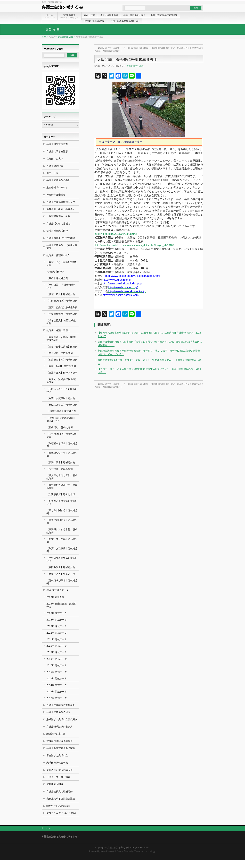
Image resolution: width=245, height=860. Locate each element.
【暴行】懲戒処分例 (57, 278)
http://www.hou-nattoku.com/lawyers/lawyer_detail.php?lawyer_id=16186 (134, 245)
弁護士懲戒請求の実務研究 (60, 705)
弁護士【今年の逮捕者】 (59, 223)
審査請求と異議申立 (57, 755)
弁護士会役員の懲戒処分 (59, 791)
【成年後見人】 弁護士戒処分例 (61, 322)
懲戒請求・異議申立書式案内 (61, 719)
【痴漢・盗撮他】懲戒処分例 (61, 307)
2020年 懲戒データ (56, 645)
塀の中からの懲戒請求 (58, 806)
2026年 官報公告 (55, 597)
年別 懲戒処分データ (57, 590)
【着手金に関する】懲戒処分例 (61, 521)
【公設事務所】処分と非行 (60, 494)
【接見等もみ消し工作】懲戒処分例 (61, 477)
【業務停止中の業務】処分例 (61, 346)
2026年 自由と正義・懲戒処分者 (61, 605)
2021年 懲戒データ (56, 639)
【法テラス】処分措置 (58, 777)
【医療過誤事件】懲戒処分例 (61, 359)
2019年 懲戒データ (56, 652)
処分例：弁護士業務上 (58, 330)
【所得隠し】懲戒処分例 (59, 427)
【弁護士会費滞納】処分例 (60, 398)
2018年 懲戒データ (56, 659)
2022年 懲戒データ (56, 632)
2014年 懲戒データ (56, 685)
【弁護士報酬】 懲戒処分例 (61, 366)
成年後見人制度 (54, 784)
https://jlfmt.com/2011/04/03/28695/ (115, 233)
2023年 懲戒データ (56, 626)
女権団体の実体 (54, 158)
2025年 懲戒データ (56, 613)
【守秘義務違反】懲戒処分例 (61, 313)
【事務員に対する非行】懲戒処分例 (61, 531)
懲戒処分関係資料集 (57, 762)
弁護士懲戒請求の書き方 (59, 726)
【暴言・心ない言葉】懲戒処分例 (61, 263)
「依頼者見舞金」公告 (58, 216)
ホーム (48, 828)
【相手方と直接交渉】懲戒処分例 (61, 502)
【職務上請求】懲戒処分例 (60, 462)
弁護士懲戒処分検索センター (61, 202)
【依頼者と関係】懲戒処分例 (61, 300)
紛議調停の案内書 (56, 733)
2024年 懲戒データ (56, 619)
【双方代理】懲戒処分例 (59, 468)
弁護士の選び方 (54, 166)
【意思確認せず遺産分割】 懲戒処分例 (61, 419)
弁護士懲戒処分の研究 (58, 712)
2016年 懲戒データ (56, 672)
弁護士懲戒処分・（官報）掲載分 (61, 246)
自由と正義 (52, 173)
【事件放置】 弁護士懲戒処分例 (61, 286)
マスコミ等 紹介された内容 (61, 813)
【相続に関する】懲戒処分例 (61, 404)
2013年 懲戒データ (56, 691)
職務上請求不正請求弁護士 (60, 798)
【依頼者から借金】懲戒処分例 (61, 445)
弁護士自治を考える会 (62, 7)
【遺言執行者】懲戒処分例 (61, 411)
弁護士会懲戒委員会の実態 (60, 748)
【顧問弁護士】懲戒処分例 (60, 567)
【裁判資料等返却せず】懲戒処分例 (61, 486)
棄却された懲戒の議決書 (59, 770)
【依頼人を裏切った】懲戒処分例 (61, 390)
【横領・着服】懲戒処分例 (60, 294)
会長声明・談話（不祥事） (60, 209)
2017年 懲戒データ (56, 665)
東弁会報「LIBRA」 (57, 187)
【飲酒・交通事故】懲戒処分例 (61, 550)
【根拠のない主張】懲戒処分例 (61, 454)
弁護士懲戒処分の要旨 (58, 180)
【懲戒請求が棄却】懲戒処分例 (61, 582)
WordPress (106, 851)
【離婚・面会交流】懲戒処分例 (61, 540)
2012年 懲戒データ (56, 698)
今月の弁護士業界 (56, 194)
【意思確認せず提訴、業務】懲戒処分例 (61, 338)
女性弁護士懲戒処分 (57, 230)
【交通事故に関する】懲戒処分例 (61, 559)
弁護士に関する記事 (66, 37)
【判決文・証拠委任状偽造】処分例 (61, 381)
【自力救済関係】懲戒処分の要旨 (61, 435)
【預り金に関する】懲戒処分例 (61, 512)
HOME (44, 37)
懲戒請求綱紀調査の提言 (59, 741)
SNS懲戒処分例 (55, 271)
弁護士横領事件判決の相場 (60, 238)
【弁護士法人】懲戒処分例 (60, 574)
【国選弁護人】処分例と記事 (61, 372)
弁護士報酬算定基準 (57, 144)
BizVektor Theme (123, 851)
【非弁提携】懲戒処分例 (59, 353)
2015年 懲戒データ (56, 678)
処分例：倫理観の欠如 (58, 255)
